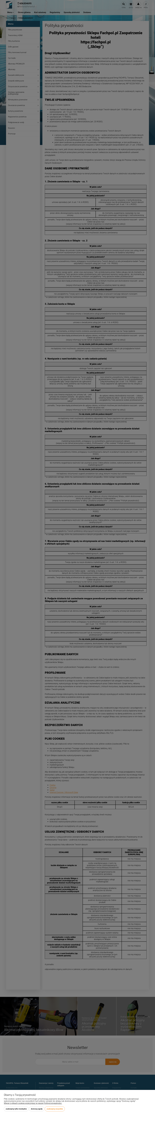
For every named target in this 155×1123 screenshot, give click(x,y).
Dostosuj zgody (37, 1109)
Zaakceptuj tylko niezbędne (16, 1109)
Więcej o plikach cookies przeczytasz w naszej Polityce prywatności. (33, 1103)
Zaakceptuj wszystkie (55, 1109)
